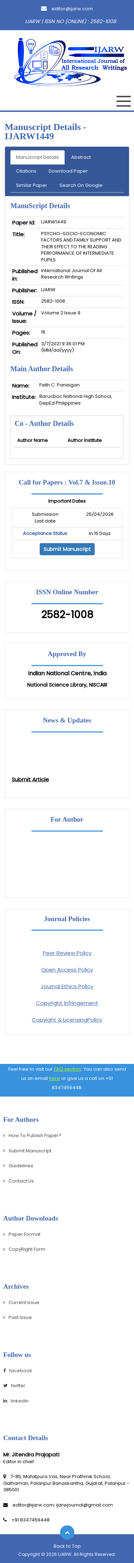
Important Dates (67, 501)
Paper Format (24, 1234)
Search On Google (81, 185)
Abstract (81, 157)
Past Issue (20, 1317)
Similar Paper (31, 185)
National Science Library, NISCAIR (67, 684)
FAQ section (67, 1069)
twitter (14, 1385)
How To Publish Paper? (35, 1135)
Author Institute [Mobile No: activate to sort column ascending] (85, 440)
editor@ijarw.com (67, 8)
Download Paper (68, 171)
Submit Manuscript (67, 549)
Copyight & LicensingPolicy (67, 1019)
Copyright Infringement (67, 1003)
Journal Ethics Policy (67, 986)
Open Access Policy (67, 969)
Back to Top (67, 1546)
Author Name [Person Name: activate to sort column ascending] (32, 440)
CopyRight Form (27, 1249)
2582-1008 (67, 615)
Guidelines (21, 1165)
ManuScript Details (37, 157)
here (54, 1078)
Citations (26, 171)
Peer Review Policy (67, 953)
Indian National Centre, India (67, 673)
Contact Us (21, 1181)
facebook (17, 1370)
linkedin (16, 1400)
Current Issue (24, 1302)
